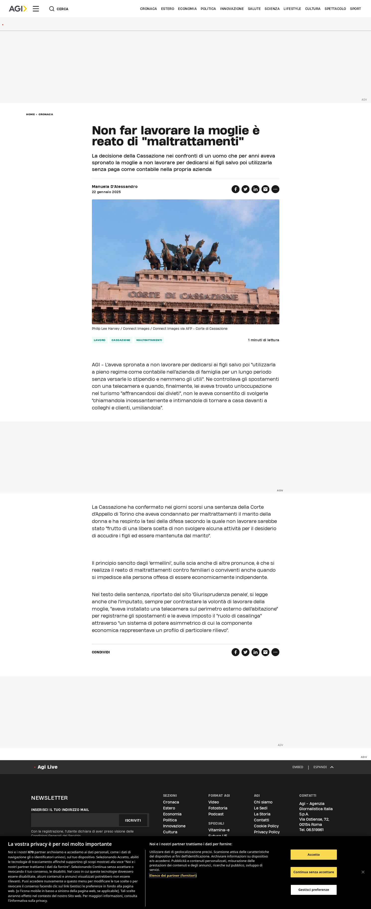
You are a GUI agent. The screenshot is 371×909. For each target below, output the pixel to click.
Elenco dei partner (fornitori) (172, 875)
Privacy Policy (267, 832)
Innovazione (232, 8)
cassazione (121, 340)
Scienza (272, 8)
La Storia (262, 814)
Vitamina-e (219, 830)
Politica (208, 8)
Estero (167, 8)
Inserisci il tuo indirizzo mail (60, 809)
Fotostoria (217, 808)
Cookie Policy (266, 826)
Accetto (314, 854)
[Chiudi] (363, 871)
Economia (187, 8)
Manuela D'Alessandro (115, 186)
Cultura (313, 8)
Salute (254, 8)
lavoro (100, 340)
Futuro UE (217, 836)
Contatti (261, 820)
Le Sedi (260, 808)
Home (30, 114)
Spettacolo (335, 8)
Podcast (216, 814)
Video (213, 802)
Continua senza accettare (313, 872)
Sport (355, 8)
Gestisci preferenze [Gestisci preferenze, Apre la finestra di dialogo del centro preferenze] (313, 889)
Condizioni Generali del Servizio (56, 836)
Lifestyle (292, 8)
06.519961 (315, 829)
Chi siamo (263, 802)
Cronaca (148, 8)
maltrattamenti (149, 340)
